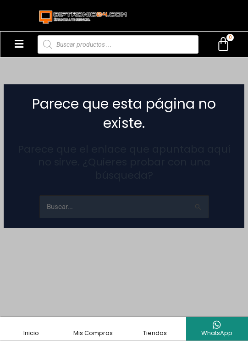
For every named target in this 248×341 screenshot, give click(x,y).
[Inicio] (31, 325)
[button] (19, 44)
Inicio (31, 333)
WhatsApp (216, 333)
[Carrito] (223, 44)
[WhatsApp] (216, 325)
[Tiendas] (155, 325)
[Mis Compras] (93, 325)
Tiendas (155, 333)
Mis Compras (93, 333)
